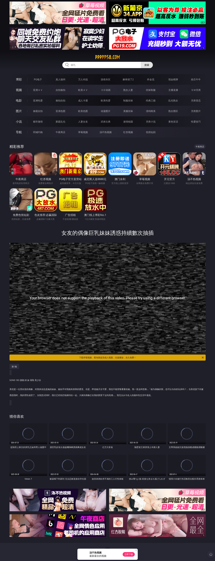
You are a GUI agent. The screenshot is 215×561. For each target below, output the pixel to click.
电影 (19, 100)
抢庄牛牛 (196, 79)
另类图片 (196, 111)
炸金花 (150, 79)
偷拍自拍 (60, 100)
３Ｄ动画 (105, 90)
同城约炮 (38, 132)
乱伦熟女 (173, 100)
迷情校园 (128, 121)
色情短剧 (151, 132)
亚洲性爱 (38, 100)
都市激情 (38, 121)
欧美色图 (83, 111)
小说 (19, 121)
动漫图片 (105, 111)
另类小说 (151, 121)
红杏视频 (128, 132)
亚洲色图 (60, 111)
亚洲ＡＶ (38, 90)
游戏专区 (105, 79)
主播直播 (173, 90)
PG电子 (38, 79)
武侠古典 (105, 121)
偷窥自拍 (38, 111)
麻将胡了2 (128, 79)
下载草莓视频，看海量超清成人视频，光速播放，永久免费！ (141, 357)
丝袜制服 (151, 90)
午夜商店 (60, 132)
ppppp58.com (107, 57)
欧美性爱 (105, 100)
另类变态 (196, 100)
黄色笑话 (173, 121)
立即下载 (128, 554)
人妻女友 (83, 121)
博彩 (19, 79)
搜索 (146, 65)
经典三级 (151, 100)
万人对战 (83, 79)
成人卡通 (83, 100)
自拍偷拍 (60, 90)
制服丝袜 (128, 100)
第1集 (14, 366)
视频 (19, 90)
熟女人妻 (128, 90)
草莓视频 (83, 132)
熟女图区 (173, 111)
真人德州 (60, 79)
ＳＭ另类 (196, 90)
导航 (19, 132)
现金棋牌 (173, 79)
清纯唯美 (151, 111)
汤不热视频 (106, 132)
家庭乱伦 (60, 121)
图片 (19, 111)
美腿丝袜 (128, 111)
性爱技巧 (196, 121)
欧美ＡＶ (83, 90)
